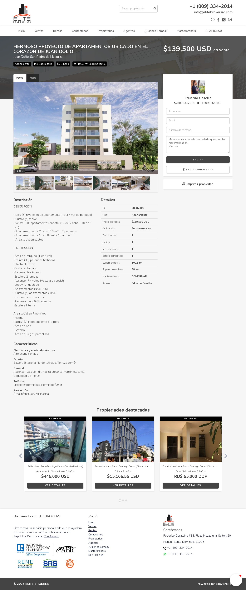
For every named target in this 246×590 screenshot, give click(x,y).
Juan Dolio (21, 57)
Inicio (21, 31)
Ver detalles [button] (55, 485)
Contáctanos (80, 31)
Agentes (129, 31)
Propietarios (106, 31)
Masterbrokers (186, 31)
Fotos (19, 78)
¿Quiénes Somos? (155, 31)
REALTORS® (213, 31)
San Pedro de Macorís (46, 57)
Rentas (57, 31)
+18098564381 (210, 103)
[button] (18, 456)
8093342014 (186, 103)
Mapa (33, 78)
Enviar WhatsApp (198, 169)
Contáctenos (51, 536)
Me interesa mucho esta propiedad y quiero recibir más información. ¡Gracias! (198, 144)
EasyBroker (224, 584)
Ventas (38, 31)
